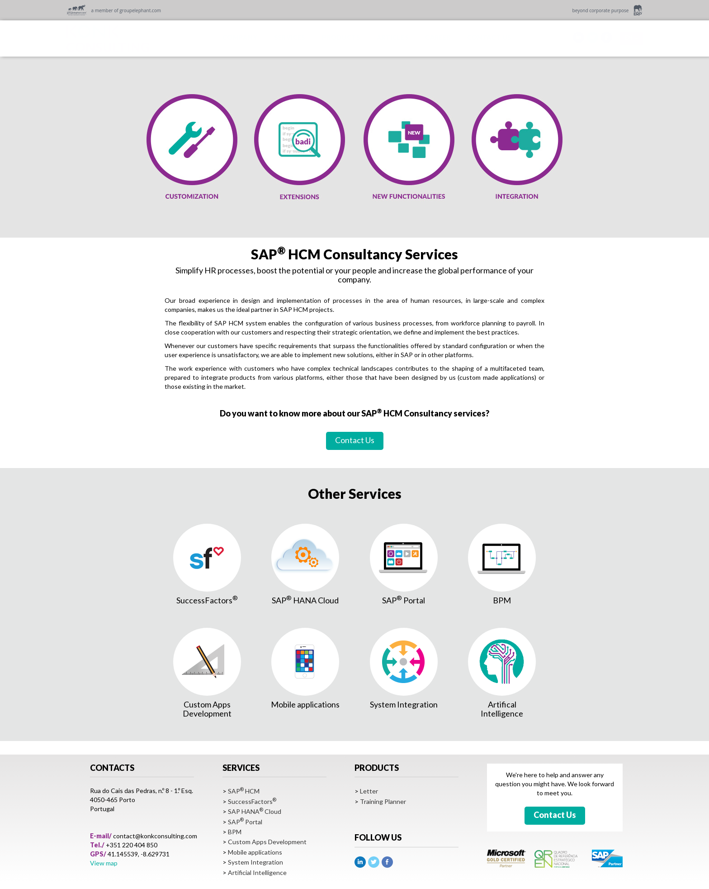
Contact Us (354, 440)
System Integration (255, 862)
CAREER (437, 37)
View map (104, 863)
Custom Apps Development (267, 842)
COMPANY (240, 37)
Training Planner (383, 801)
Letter (369, 791)
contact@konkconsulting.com (155, 836)
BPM (234, 832)
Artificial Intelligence (257, 872)
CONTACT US (489, 37)
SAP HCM (244, 791)
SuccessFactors (252, 801)
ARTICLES (393, 37)
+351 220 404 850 (131, 845)
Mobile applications (255, 852)
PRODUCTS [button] (341, 37)
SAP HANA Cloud (254, 811)
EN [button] (631, 37)
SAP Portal (245, 822)
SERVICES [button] (290, 37)
